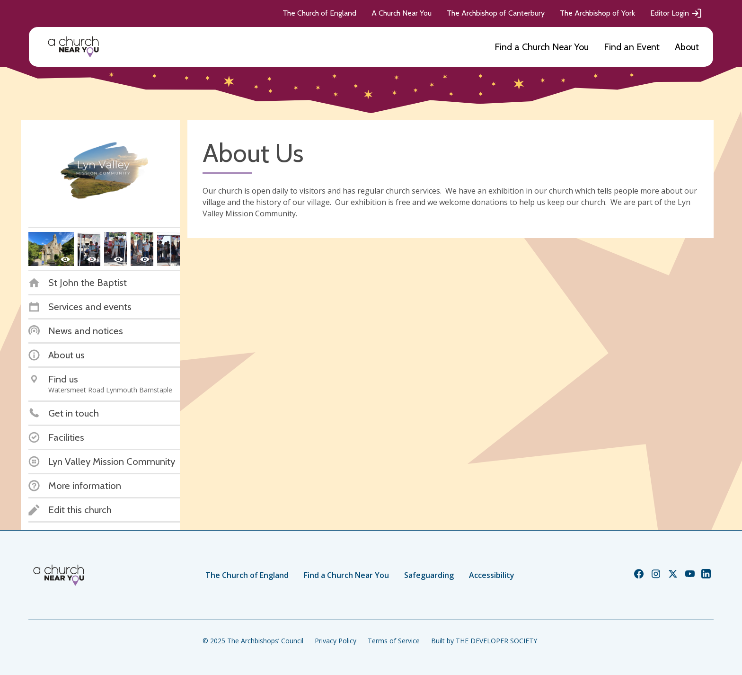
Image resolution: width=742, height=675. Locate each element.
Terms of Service (394, 640)
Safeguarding (429, 575)
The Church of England (319, 13)
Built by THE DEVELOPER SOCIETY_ (485, 640)
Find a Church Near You (542, 47)
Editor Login (676, 13)
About (687, 47)
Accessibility (491, 575)
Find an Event (632, 47)
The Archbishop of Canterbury (496, 13)
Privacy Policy (335, 640)
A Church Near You (401, 13)
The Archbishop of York (597, 13)
